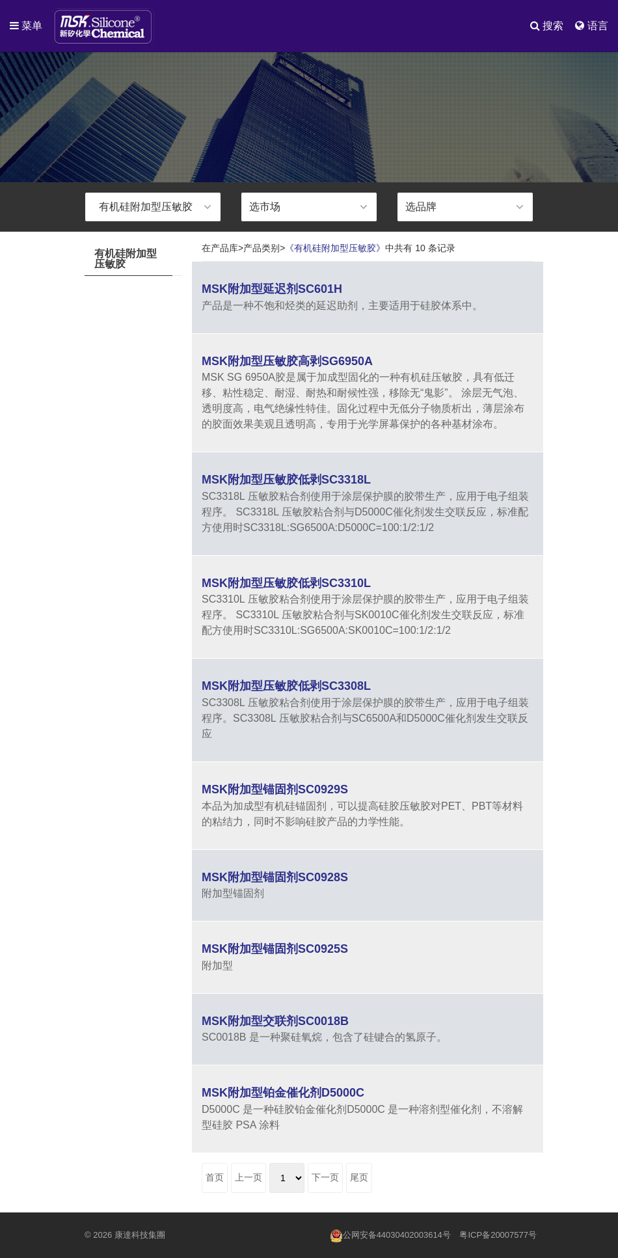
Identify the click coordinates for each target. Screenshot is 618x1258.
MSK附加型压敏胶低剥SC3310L (286, 583)
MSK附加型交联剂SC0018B (275, 1021)
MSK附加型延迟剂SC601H (272, 288)
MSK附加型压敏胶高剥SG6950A (287, 361)
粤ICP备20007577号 (498, 1235)
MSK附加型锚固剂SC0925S (275, 948)
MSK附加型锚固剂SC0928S (275, 877)
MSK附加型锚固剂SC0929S (275, 789)
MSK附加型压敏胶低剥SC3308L (286, 685)
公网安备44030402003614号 (390, 1235)
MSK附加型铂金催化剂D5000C (283, 1092)
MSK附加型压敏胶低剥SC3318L (286, 479)
